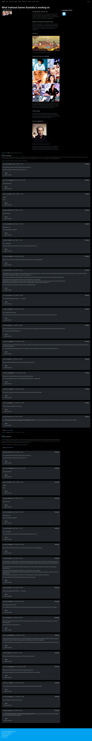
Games (33, 1)
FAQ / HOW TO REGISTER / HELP (9, 731)
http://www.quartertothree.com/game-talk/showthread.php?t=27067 (19, 420)
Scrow (10, 164)
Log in (88, 1)
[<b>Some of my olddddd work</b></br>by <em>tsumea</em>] (9, 13)
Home (3, 1)
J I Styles (10, 389)
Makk (10, 224)
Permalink (87, 164)
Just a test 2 (35, 33)
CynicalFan (11, 341)
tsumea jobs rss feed (6, 734)
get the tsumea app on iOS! (7, 732)
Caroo (10, 295)
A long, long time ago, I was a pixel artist (40, 56)
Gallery (15, 1)
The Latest (11, 1)
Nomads (10, 256)
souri (8, 152)
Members (24, 1)
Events (37, 1)
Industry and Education (6, 155)
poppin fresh (11, 372)
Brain (10, 325)
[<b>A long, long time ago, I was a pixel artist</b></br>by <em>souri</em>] (5, 13)
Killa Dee (10, 402)
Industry (19, 1)
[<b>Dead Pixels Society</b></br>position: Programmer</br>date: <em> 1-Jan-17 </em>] (64, 14)
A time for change (36, 111)
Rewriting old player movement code (40, 11)
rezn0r (10, 194)
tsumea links (4, 737)
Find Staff (29, 1)
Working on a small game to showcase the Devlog (42, 21)
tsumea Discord (5, 735)
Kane (10, 240)
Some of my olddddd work (37, 121)
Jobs (7, 1)
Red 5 (10, 210)
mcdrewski (11, 180)
